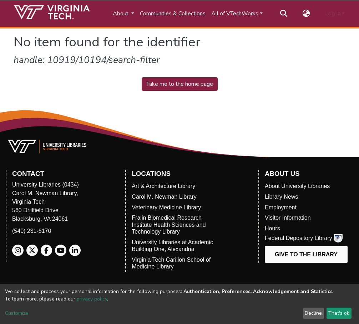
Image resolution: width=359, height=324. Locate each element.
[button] (306, 13)
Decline (313, 313)
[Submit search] (283, 13)
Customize (16, 313)
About (121, 13)
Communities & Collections (173, 13)
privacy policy (92, 299)
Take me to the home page (179, 84)
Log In (332, 13)
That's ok (338, 313)
